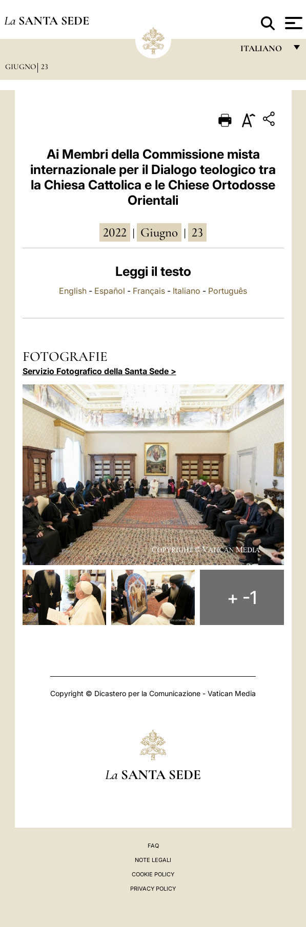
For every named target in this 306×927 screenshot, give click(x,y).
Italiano (186, 291)
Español (109, 291)
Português (227, 291)
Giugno (20, 66)
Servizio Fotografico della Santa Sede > (99, 371)
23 (44, 66)
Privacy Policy (153, 888)
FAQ (153, 845)
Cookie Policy (153, 874)
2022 (115, 232)
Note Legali (153, 860)
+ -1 (242, 597)
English (73, 291)
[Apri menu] (292, 23)
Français (149, 291)
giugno (159, 232)
